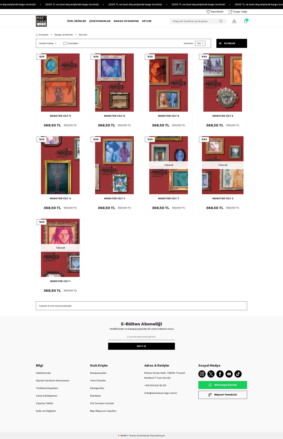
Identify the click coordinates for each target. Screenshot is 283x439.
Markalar (95, 395)
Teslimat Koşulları (47, 388)
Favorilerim (215, 12)
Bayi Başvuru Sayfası (103, 411)
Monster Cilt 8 (114, 116)
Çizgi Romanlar (99, 21)
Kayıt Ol (141, 346)
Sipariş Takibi (44, 403)
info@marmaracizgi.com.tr (160, 393)
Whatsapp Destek (223, 385)
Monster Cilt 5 (222, 116)
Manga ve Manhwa (126, 21)
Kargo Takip (238, 12)
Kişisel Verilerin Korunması (52, 380)
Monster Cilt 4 (60, 198)
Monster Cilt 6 (168, 116)
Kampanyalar (98, 373)
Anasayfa (42, 34)
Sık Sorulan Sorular (102, 403)
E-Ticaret (131, 435)
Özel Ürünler (76, 21)
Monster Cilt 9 (60, 116)
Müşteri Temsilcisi (223, 395)
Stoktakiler (71, 43)
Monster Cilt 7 (168, 198)
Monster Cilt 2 (222, 198)
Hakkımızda (43, 373)
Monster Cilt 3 (114, 198)
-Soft (122, 435)
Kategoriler (97, 388)
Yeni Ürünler (98, 380)
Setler (147, 21)
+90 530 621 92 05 (155, 385)
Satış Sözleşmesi (46, 395)
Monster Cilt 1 (60, 281)
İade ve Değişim (46, 411)
